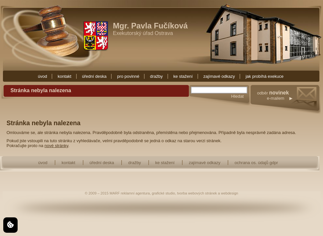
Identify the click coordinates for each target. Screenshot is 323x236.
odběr (289, 102)
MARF (115, 193)
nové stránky (56, 145)
